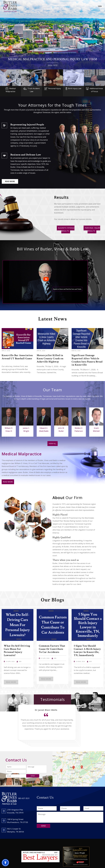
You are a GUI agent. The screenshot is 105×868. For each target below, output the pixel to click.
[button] (5, 862)
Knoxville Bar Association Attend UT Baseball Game (17, 357)
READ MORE (10, 181)
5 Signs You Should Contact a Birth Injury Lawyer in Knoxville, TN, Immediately (87, 650)
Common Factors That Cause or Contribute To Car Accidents (52, 649)
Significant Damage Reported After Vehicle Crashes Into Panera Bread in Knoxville (87, 360)
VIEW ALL (52, 443)
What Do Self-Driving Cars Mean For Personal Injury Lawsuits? (17, 650)
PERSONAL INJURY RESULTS (92, 229)
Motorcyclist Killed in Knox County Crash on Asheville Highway (50, 358)
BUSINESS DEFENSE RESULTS (66, 229)
